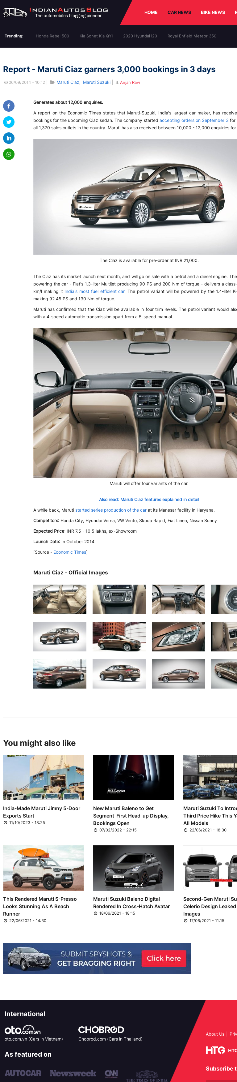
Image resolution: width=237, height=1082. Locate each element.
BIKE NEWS (213, 12)
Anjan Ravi (127, 82)
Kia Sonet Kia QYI (96, 35)
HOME (151, 12)
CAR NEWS (179, 12)
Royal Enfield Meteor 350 (192, 35)
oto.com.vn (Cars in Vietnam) (34, 1038)
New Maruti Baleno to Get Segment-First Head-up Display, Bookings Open (131, 815)
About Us (215, 1034)
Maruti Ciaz (67, 82)
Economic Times (69, 552)
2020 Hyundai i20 (140, 35)
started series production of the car (111, 510)
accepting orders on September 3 (194, 120)
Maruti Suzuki (96, 82)
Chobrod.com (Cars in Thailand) (110, 1038)
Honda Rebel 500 (52, 35)
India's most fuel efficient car (94, 291)
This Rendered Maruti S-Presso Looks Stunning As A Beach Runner (40, 906)
